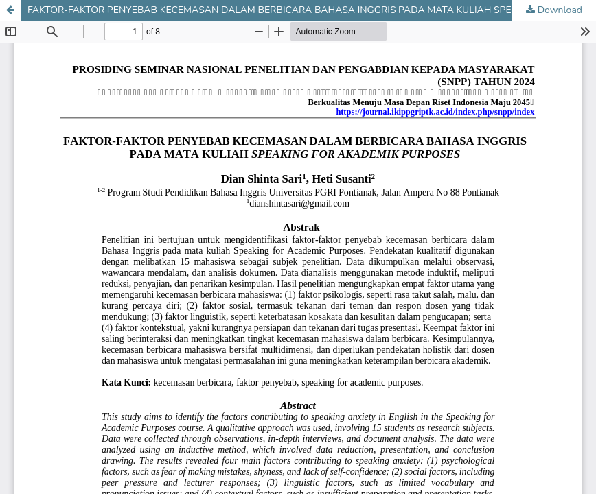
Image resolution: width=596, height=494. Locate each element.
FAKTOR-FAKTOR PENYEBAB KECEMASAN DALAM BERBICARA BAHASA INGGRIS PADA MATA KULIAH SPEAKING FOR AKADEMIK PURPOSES (311, 9)
